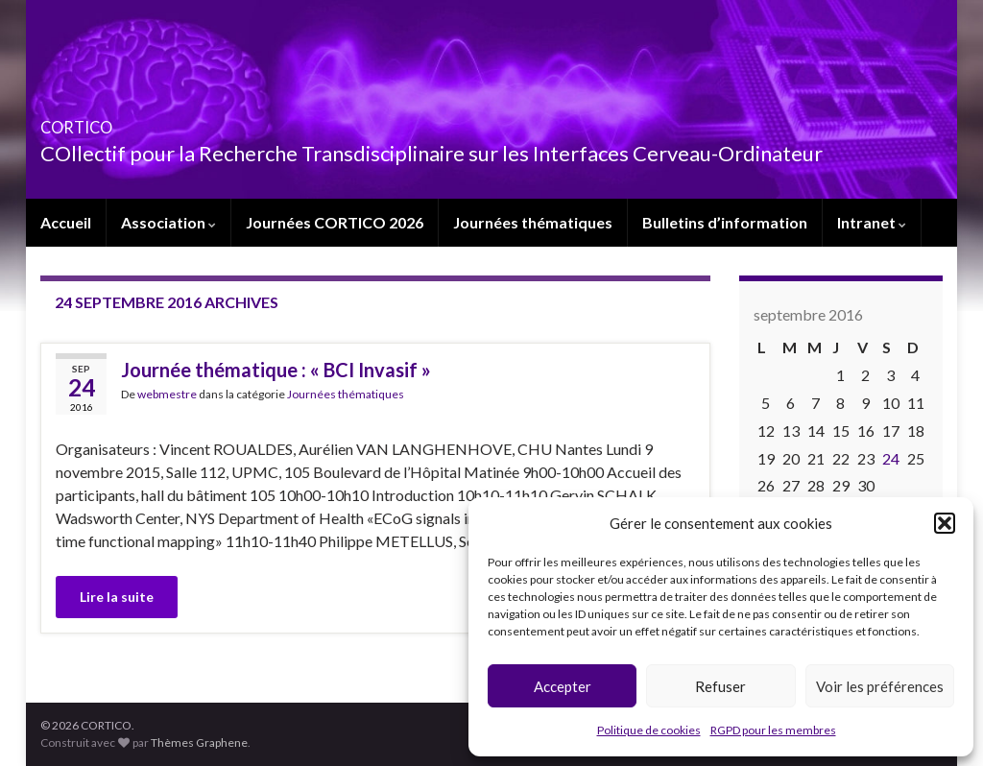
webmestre (167, 394)
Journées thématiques (532, 222)
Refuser (720, 686)
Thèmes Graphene (199, 742)
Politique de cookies (649, 730)
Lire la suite (117, 596)
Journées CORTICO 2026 (334, 222)
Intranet (871, 222)
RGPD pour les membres (773, 730)
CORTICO (104, 121)
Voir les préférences (880, 686)
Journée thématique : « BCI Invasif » (276, 369)
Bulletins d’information (724, 222)
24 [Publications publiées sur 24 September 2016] (890, 458)
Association (168, 222)
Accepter (562, 686)
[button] (944, 523)
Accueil (65, 222)
